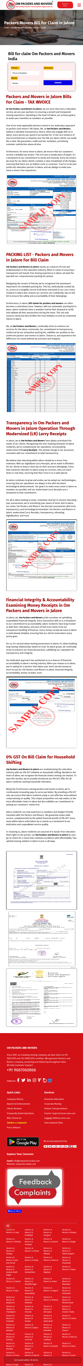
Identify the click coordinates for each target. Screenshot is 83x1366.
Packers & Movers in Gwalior (29, 1318)
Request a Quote (65, 5)
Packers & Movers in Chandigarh (10, 1309)
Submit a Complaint (17, 1122)
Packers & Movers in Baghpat (48, 1269)
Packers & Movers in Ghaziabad (66, 1260)
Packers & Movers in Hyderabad (48, 1318)
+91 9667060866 (21, 1069)
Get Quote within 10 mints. (26, 1360)
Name (14, 78)
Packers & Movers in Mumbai (10, 1346)
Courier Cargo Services (59, 1113)
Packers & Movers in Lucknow (29, 1337)
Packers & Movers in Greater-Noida (68, 1309)
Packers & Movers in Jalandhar (48, 1327)
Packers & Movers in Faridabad (29, 1232)
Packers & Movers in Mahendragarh (68, 1251)
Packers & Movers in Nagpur (29, 1346)
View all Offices (14, 1211)
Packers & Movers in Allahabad (66, 1291)
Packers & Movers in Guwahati (10, 1318)
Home (6, 28)
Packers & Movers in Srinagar (48, 1355)
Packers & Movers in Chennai (29, 1309)
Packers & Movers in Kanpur (66, 1327)
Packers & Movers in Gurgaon (48, 1232)
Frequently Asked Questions (20, 1113)
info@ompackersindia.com (26, 1161)
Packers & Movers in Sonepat (29, 1242)
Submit (57, 82)
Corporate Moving (52, 1104)
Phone (15, 68)
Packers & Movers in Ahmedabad (30, 1291)
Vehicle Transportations (55, 1108)
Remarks (48, 68)
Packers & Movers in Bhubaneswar (68, 1300)
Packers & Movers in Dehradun (48, 1309)
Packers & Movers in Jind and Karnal (12, 1260)
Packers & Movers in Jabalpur (10, 1327)
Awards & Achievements (18, 1104)
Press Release (13, 1127)
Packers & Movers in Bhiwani (48, 1251)
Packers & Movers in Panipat (10, 1251)
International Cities (53, 1122)
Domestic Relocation (54, 1099)
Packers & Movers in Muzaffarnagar (31, 1281)
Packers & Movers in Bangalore (10, 1300)
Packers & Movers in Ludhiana (48, 1337)
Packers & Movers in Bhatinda (29, 1300)
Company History (15, 1099)
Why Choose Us (14, 1118)
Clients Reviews (14, 1108)
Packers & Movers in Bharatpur (66, 1281)
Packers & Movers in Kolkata (10, 1337)
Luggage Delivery (57, 1118)
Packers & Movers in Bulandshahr (30, 1269)
